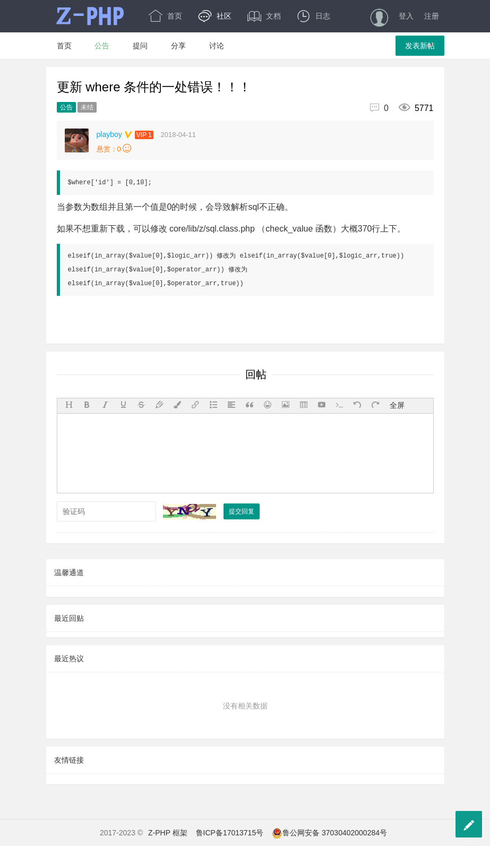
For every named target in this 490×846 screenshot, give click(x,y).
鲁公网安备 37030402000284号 (329, 832)
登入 (406, 16)
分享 (178, 45)
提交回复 (241, 511)
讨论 (216, 45)
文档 (264, 16)
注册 (431, 16)
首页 (165, 16)
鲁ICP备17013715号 (230, 832)
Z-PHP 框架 (167, 832)
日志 (313, 16)
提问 (140, 45)
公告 (101, 45)
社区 (214, 16)
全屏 (397, 405)
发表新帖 (420, 45)
